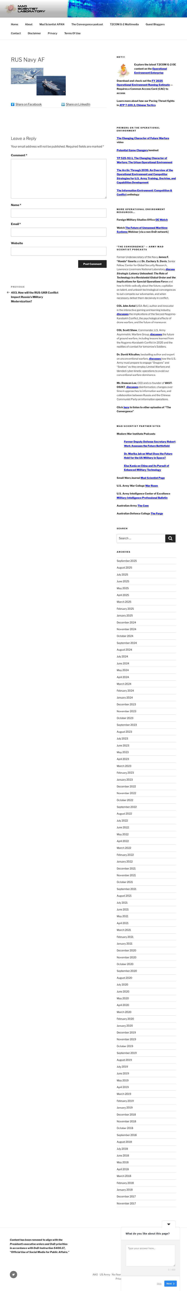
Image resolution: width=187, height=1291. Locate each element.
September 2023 (127, 724)
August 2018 (124, 1141)
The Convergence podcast (87, 24)
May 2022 (123, 834)
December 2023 (126, 704)
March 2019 (124, 1093)
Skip (159, 1283)
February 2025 (125, 608)
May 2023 (123, 752)
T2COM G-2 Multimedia (124, 24)
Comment (19, 155)
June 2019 (123, 1073)
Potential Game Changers (132, 150)
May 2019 (123, 1080)
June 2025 (123, 581)
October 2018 (125, 1128)
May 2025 (123, 588)
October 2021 (125, 882)
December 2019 (126, 1032)
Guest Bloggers (155, 24)
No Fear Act (118, 1274)
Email (16, 224)
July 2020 (122, 984)
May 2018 (123, 1162)
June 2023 (123, 745)
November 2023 (126, 711)
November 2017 (126, 1203)
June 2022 (123, 827)
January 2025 (125, 615)
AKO (95, 1274)
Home (14, 24)
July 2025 (122, 574)
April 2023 (123, 758)
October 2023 (125, 718)
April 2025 (123, 595)
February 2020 (125, 1018)
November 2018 (126, 1121)
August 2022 (124, 813)
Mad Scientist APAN (51, 24)
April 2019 (123, 1087)
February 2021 (125, 936)
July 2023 (122, 738)
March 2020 (124, 1011)
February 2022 (125, 854)
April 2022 (123, 841)
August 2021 (124, 895)
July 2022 (122, 820)
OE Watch (161, 219)
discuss (170, 269)
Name (16, 205)
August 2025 (124, 567)
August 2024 (124, 649)
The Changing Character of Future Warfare (143, 138)
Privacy (52, 33)
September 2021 (126, 888)
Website (17, 243)
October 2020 (125, 964)
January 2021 (124, 943)
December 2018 (126, 1114)
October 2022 (125, 800)
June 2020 (123, 991)
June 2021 (123, 909)
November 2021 (126, 875)
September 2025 (127, 560)
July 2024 (122, 656)
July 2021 (122, 902)
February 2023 (125, 772)
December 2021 (126, 868)
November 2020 (126, 957)
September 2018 (127, 1135)
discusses (123, 314)
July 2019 (122, 1066)
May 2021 (122, 916)
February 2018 (125, 1182)
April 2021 (123, 923)
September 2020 (127, 970)
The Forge (157, 513)
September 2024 (127, 642)
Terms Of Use (72, 33)
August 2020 (124, 977)
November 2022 (126, 793)
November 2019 (126, 1039)
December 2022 (126, 786)
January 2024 (125, 697)
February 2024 (125, 690)
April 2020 (123, 1005)
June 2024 (123, 663)
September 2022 (127, 806)
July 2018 (122, 1148)
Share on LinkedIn (78, 104)
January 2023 (125, 779)
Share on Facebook (29, 104)
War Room (151, 485)
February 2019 (125, 1100)
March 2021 (124, 929)
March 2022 (124, 847)
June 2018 (123, 1155)
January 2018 (125, 1189)
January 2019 (125, 1107)
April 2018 (123, 1169)
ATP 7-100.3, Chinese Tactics (137, 105)
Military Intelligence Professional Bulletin (142, 497)
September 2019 (127, 1052)
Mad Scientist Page (153, 477)
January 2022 (125, 861)
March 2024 (124, 683)
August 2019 (124, 1059)
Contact (16, 33)
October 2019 (125, 1046)
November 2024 (126, 629)
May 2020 (123, 998)
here (126, 407)
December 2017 (126, 1196)
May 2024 (123, 670)
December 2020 (126, 950)
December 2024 (126, 622)
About (29, 24)
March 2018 (124, 1175)
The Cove (143, 505)
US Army (105, 1274)
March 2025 (124, 601)
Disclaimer (34, 33)
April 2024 (123, 677)
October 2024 (125, 635)
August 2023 (124, 731)
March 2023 (124, 765)
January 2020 (125, 1025)
